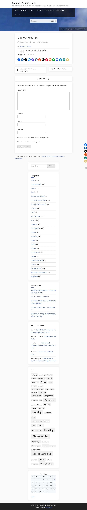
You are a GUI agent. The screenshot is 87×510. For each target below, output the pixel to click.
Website (20, 129)
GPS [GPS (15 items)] (41, 400)
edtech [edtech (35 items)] (49, 378)
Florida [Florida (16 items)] (33, 386)
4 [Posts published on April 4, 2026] (54, 480)
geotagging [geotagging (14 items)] (34, 392)
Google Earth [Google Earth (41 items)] (48, 396)
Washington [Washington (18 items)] (35, 464)
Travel (33, 265)
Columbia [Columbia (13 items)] (33, 378)
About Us (24, 10)
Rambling (34, 236)
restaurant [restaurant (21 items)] (45, 442)
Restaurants (35, 252)
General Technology (38, 196)
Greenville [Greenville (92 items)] (49, 400)
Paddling (34, 224)
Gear (32, 192)
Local (32, 212)
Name (20, 114)
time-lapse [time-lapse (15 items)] (34, 460)
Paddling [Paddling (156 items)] (48, 430)
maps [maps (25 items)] (33, 425)
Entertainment (36, 184)
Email (19, 122)
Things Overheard (25, 46)
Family (33, 188)
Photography (35, 228)
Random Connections (23, 3)
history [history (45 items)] (47, 405)
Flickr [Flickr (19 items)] (50, 382)
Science (33, 256)
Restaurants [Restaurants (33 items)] (36, 446)
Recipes (33, 244)
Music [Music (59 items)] (40, 425)
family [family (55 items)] (43, 382)
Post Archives (61, 10)
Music (33, 220)
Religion (33, 248)
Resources (40, 10)
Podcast (17, 15)
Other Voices (50, 10)
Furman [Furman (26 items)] (39, 386)
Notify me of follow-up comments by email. (33, 137)
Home (17, 10)
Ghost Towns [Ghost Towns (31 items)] (36, 396)
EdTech (33, 180)
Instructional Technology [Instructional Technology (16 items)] (38, 408)
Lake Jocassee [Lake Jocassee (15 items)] (48, 412)
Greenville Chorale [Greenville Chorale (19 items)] (36, 405)
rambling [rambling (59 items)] (35, 442)
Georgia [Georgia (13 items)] (52, 389)
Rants (33, 240)
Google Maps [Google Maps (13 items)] (34, 400)
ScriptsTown (49, 507)
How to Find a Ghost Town (40, 297)
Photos (32, 10)
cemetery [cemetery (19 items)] (42, 375)
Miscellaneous (35, 216)
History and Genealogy (38, 204)
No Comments (43, 42)
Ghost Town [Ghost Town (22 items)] (42, 392)
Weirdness (34, 277)
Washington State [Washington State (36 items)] (46, 464)
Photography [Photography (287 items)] (40, 436)
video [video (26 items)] (49, 460)
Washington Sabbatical (39, 273)
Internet (33, 208)
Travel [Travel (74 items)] (41, 459)
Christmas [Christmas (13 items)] (49, 375)
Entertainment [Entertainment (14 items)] (34, 382)
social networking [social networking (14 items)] (35, 449)
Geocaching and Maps (38, 200)
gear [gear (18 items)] (46, 389)
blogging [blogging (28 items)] (34, 375)
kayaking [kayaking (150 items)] (36, 412)
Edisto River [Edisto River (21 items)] (41, 378)
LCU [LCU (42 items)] (33, 417)
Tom (33, 42)
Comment (21, 90)
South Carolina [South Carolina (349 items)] (42, 454)
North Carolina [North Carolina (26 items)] (36, 430)
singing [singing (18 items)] (53, 446)
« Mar (33, 497)
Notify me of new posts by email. (30, 142)
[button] (18, 59)
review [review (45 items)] (45, 446)
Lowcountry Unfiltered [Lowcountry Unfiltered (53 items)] (40, 421)
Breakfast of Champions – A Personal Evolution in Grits (43, 345)
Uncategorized (36, 269)
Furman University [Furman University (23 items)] (37, 389)
